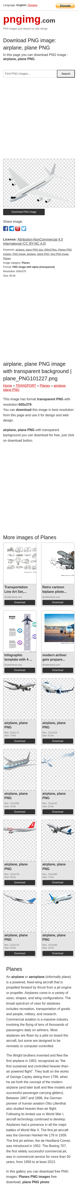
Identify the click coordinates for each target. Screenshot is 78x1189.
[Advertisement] (39, 120)
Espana (32, 5)
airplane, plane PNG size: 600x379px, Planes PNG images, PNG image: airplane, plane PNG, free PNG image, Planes (37, 254)
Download (19, 602)
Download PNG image (24, 211)
